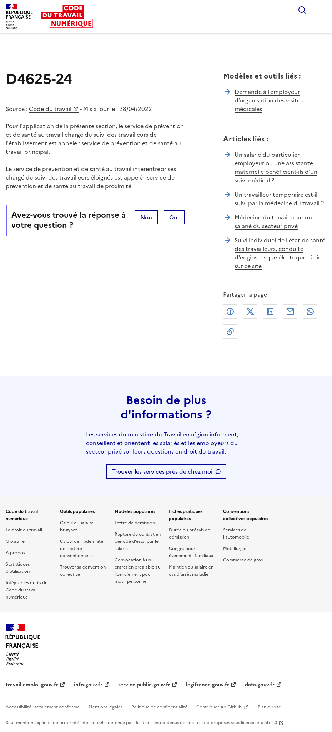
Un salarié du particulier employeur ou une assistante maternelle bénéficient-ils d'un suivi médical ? (276, 167)
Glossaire (15, 541)
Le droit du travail (24, 530)
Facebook (230, 311)
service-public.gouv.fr (144, 684)
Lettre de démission (135, 523)
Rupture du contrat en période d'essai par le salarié (138, 541)
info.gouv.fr (88, 684)
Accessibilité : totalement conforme (43, 707)
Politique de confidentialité (159, 707)
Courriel (290, 311)
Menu (322, 10)
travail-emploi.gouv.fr (32, 684)
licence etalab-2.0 (259, 723)
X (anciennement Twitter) (250, 311)
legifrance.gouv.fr (207, 684)
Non (146, 217)
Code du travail (50, 109)
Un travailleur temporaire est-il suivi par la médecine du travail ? (279, 198)
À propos (15, 553)
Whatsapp (310, 311)
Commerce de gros (243, 560)
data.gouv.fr (260, 684)
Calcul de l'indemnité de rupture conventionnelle (81, 548)
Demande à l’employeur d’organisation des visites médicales (269, 100)
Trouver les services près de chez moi (162, 471)
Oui (174, 217)
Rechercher (302, 10)
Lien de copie (230, 331)
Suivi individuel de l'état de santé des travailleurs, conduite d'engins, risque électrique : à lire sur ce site (280, 253)
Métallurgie (234, 548)
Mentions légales (105, 707)
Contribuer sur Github (219, 707)
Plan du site (269, 707)
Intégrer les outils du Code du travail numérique (26, 590)
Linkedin (270, 311)
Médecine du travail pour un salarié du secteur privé (273, 221)
